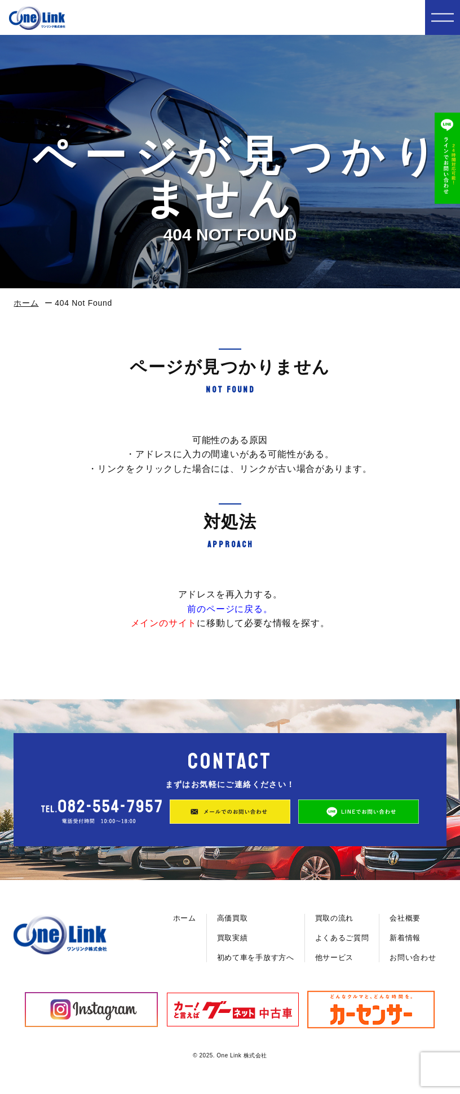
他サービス (334, 957)
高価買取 (232, 918)
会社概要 (405, 918)
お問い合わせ (413, 957)
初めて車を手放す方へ (255, 957)
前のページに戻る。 (229, 609)
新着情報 (405, 938)
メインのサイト (164, 623)
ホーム (26, 302)
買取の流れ (334, 918)
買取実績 (232, 938)
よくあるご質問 (342, 938)
